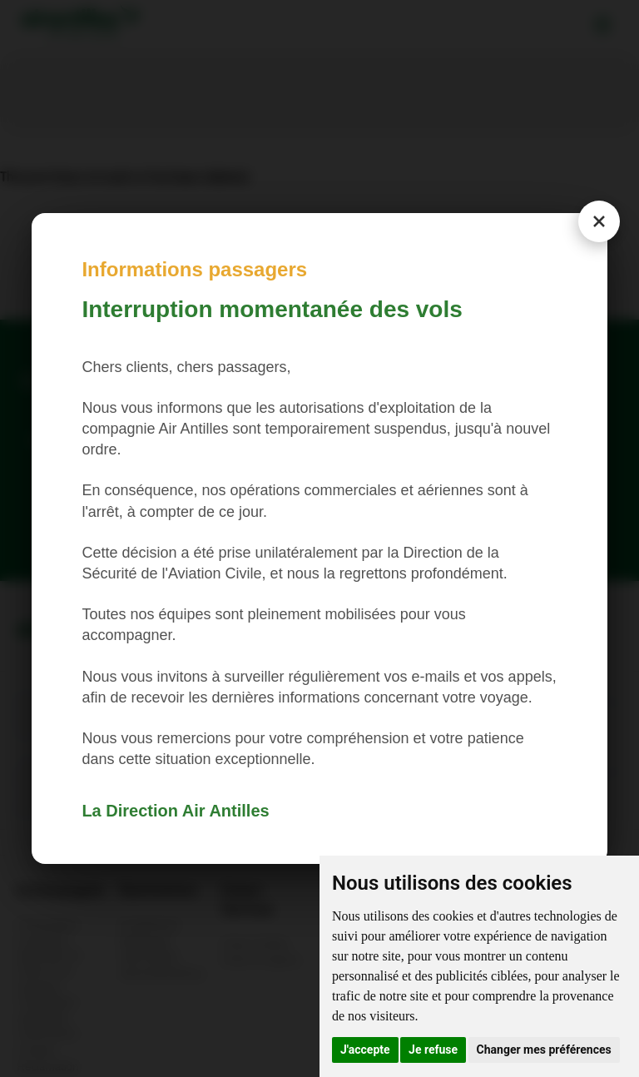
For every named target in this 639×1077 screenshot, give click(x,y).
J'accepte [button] (365, 1049)
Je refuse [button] (433, 1049)
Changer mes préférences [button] (544, 1049)
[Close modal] (599, 221)
